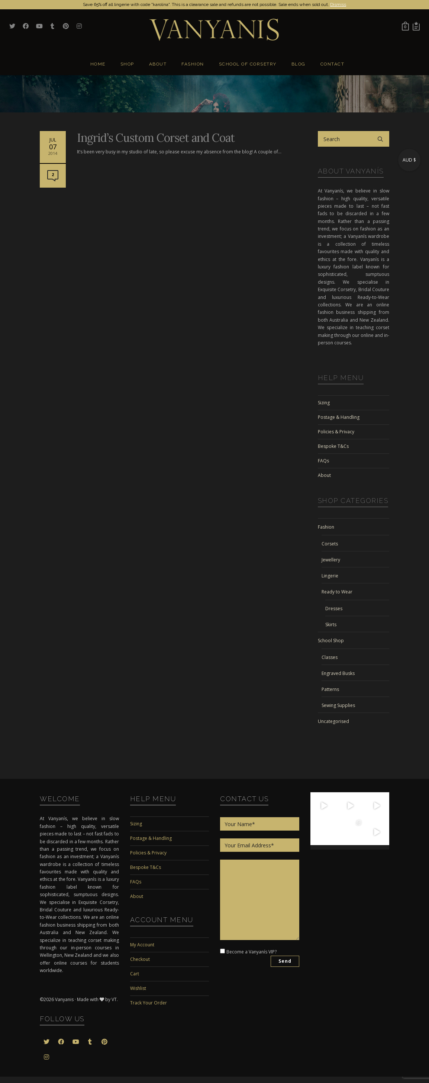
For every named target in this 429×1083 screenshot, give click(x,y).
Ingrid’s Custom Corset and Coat (156, 138)
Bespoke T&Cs (333, 446)
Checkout (140, 959)
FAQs (323, 461)
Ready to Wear (337, 592)
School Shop (331, 640)
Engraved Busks (338, 673)
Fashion (326, 527)
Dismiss (338, 4)
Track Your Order (148, 1003)
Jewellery (331, 560)
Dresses (333, 608)
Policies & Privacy (336, 432)
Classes (330, 657)
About (324, 475)
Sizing (324, 402)
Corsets (330, 544)
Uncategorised (333, 721)
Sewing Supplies (338, 705)
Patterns (330, 689)
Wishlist (138, 988)
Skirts (330, 624)
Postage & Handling (338, 417)
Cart (134, 974)
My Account (142, 945)
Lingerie (330, 576)
